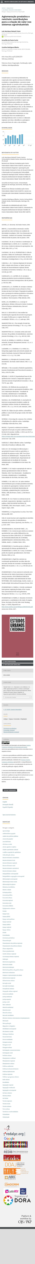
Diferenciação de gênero (9, 884)
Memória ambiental (8, 1007)
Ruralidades (6, 1082)
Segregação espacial (8, 1085)
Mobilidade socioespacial (9, 1029)
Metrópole (5, 1021)
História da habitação (8, 967)
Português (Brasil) (8, 804)
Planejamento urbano (9, 1063)
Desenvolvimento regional (11, 732)
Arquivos (10, 8)
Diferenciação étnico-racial (10, 881)
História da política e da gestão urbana (13, 970)
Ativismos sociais (7, 844)
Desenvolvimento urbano (10, 871)
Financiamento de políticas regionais (12, 943)
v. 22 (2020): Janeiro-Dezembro (11, 10)
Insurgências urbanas (8, 988)
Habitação (5, 959)
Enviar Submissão (10, 790)
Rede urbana (6, 1079)
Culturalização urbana (9, 855)
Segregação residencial (9, 1087)
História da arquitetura (9, 962)
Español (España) (8, 807)
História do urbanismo (9, 972)
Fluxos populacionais (8, 951)
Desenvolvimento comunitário (11, 857)
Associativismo (7, 841)
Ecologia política (7, 892)
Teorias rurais (6, 1103)
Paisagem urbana (7, 1047)
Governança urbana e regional (11, 956)
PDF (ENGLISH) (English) (12, 664)
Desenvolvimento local (9, 860)
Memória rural (6, 1010)
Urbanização (6, 1117)
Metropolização (7, 1023)
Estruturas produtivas (10, 728)
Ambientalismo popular (9, 833)
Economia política (7, 895)
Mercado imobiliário (8, 1015)
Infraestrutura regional (9, 978)
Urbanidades (6, 1114)
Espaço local (6, 914)
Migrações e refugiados (9, 1026)
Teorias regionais (7, 1101)
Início (4, 8)
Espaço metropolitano (9, 919)
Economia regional (9, 730)
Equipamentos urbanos (9, 908)
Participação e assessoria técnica (11, 1050)
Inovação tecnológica (8, 986)
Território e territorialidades (10, 1111)
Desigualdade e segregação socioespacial (13, 876)
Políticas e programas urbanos (11, 1077)
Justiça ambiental (7, 996)
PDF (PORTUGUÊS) (10, 661)
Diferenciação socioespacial (10, 879)
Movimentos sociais (8, 1031)
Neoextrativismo (7, 1037)
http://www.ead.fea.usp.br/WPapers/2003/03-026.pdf (17, 607)
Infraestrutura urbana (9, 980)
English (5, 802)
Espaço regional (7, 927)
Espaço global (6, 916)
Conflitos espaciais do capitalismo (12, 852)
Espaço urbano (7, 930)
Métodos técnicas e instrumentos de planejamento (16, 1018)
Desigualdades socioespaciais (10, 873)
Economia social (7, 903)
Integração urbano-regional (10, 991)
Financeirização (7, 940)
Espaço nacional (7, 922)
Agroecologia (6, 831)
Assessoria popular (8, 839)
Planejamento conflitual (9, 1058)
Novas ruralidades (8, 1039)
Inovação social (7, 983)
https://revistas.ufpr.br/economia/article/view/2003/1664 (18, 436)
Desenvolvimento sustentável (11, 868)
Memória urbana (7, 1012)
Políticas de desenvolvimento (10, 1069)
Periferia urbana (7, 1055)
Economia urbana (7, 898)
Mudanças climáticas (8, 1034)
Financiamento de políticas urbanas (12, 946)
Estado (4, 932)
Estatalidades (6, 935)
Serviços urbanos (7, 1093)
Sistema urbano (7, 1095)
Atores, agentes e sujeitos (9, 847)
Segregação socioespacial (9, 1090)
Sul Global (5, 1098)
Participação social (8, 1053)
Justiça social (6, 1002)
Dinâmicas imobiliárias (9, 887)
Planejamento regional (9, 1061)
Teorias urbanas (7, 1106)
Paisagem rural (7, 1045)
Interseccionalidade (8, 994)
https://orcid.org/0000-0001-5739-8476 (12, 36)
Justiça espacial (7, 999)
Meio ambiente (7, 1004)
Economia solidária (8, 906)
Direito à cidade (7, 889)
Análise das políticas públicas (10, 836)
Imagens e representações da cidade (12, 975)
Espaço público (7, 924)
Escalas (4, 911)
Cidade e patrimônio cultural (10, 849)
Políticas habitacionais (9, 1071)
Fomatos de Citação (10, 697)
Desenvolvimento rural (9, 865)
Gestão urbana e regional (9, 954)
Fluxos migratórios (8, 948)
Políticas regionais (7, 1074)
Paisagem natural (7, 1042)
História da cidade (7, 964)
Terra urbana (6, 1109)
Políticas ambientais (8, 1066)
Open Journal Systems (9, 815)
